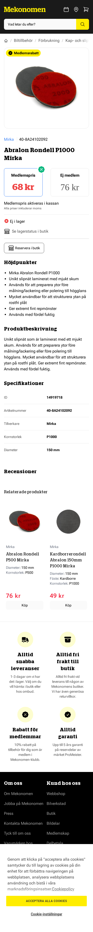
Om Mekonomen (18, 793)
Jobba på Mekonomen (23, 803)
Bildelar (53, 823)
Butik (51, 813)
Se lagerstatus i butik (26, 231)
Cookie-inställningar (46, 914)
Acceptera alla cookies (46, 901)
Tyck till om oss (17, 833)
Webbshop (56, 793)
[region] (46, 888)
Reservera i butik (24, 248)
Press (8, 813)
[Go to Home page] (25, 9)
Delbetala (55, 843)
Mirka (9, 139)
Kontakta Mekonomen (23, 823)
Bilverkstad (56, 803)
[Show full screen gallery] (46, 88)
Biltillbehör (23, 40)
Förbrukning (49, 40)
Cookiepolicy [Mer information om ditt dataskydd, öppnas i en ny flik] (63, 889)
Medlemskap (58, 833)
